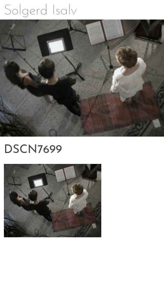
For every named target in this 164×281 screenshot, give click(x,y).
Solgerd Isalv (40, 11)
